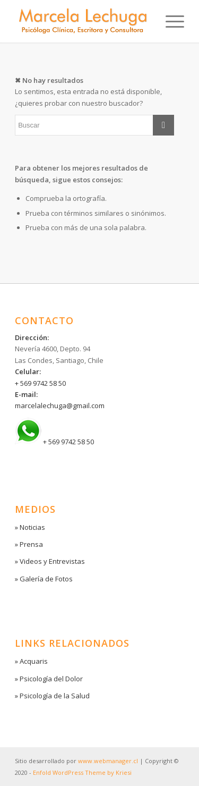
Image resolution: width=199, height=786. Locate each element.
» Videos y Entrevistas (50, 561)
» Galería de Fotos (44, 579)
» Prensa (29, 544)
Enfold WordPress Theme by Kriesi (82, 772)
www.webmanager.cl (108, 761)
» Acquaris (31, 661)
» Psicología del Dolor (49, 678)
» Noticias (30, 527)
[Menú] (169, 21)
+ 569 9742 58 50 (40, 383)
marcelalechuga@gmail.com (60, 405)
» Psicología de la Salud (52, 695)
